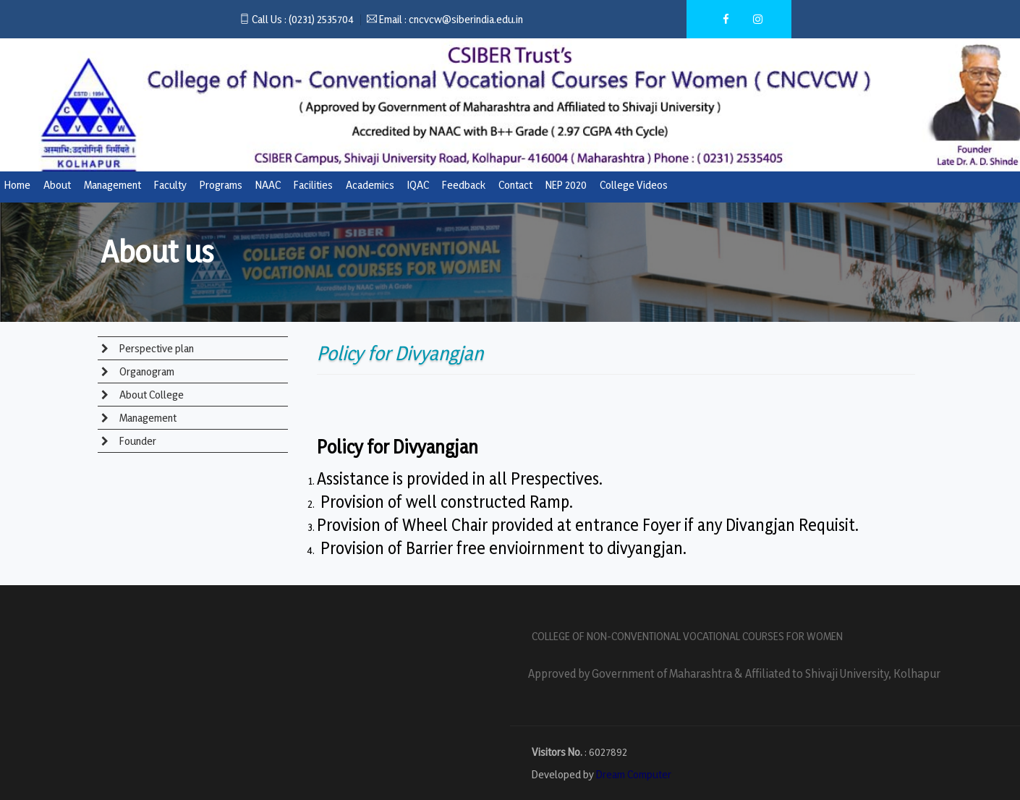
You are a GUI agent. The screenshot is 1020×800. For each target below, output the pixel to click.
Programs (221, 185)
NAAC (268, 185)
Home (17, 185)
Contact (515, 185)
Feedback (463, 185)
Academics (370, 185)
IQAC (418, 185)
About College (150, 394)
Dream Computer (633, 774)
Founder (136, 441)
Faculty (170, 185)
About (57, 185)
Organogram (145, 371)
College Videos (634, 185)
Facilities (313, 185)
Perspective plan (155, 348)
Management (112, 185)
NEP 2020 (566, 185)
